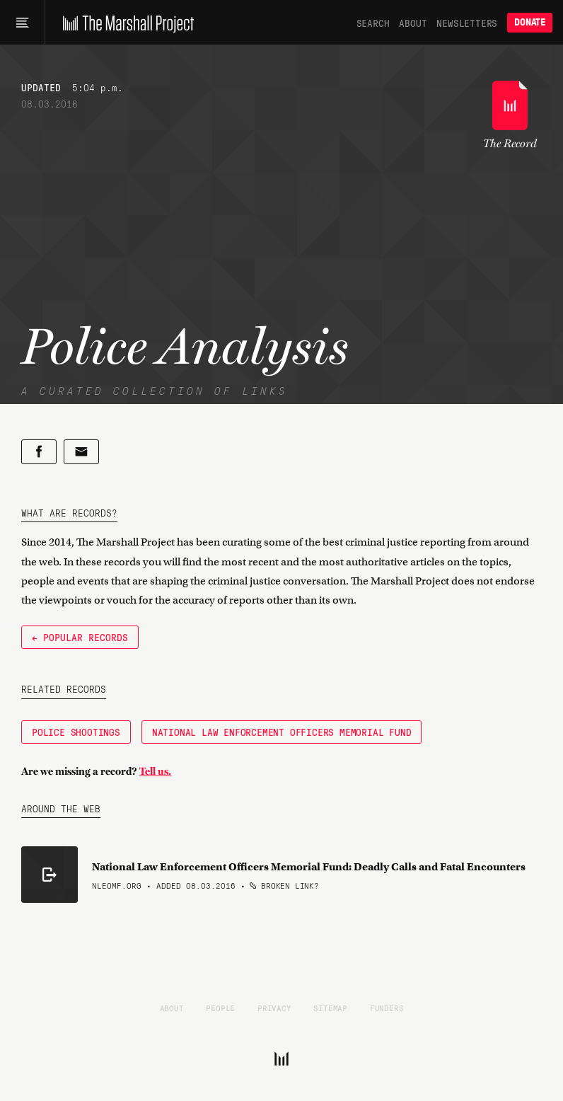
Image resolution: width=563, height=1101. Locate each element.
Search (373, 22)
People (220, 1007)
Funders (387, 1007)
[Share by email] (81, 451)
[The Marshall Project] (124, 22)
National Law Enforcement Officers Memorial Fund (282, 731)
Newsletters (466, 22)
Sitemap (330, 1007)
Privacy (274, 1007)
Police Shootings (76, 731)
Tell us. (155, 771)
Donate (529, 22)
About (412, 22)
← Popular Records (80, 636)
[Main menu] (22, 22)
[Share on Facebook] (39, 451)
